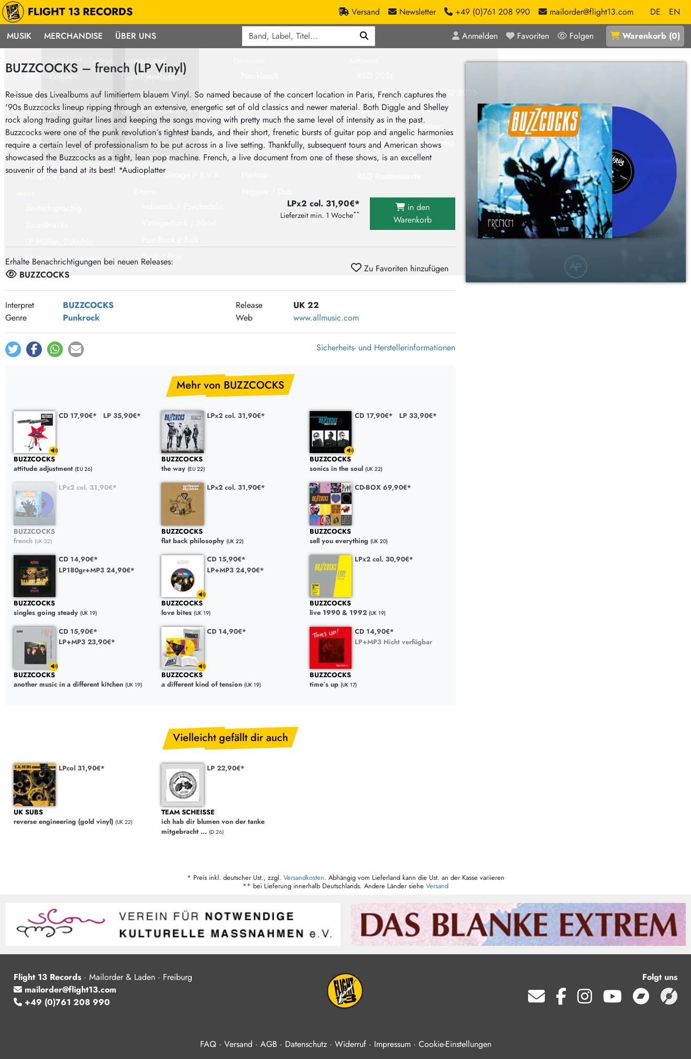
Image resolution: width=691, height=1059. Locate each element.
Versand (437, 886)
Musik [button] (19, 36)
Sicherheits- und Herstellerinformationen (385, 347)
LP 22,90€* (226, 768)
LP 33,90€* (418, 416)
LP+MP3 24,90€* (235, 570)
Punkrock (81, 318)
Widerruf (350, 1044)
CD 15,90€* (226, 559)
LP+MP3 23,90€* (87, 642)
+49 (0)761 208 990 (62, 1002)
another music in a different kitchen (82, 680)
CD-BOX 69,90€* (383, 487)
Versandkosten (303, 878)
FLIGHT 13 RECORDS (70, 12)
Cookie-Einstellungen (455, 1044)
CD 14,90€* (78, 559)
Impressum (392, 1044)
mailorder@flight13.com (65, 990)
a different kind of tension (230, 680)
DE (655, 12)
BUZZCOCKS (88, 305)
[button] (13, 349)
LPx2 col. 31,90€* (236, 416)
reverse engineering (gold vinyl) (82, 817)
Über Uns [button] (135, 36)
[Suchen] (364, 36)
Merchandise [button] (73, 36)
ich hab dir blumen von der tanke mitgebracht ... (230, 822)
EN (674, 12)
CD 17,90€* (78, 416)
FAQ (208, 1044)
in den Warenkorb (412, 213)
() (645, 36)
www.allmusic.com (326, 318)
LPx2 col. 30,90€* (384, 559)
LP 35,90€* (122, 416)
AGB (268, 1044)
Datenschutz (306, 1044)
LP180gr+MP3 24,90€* (97, 570)
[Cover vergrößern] (576, 172)
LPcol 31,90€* (82, 768)
